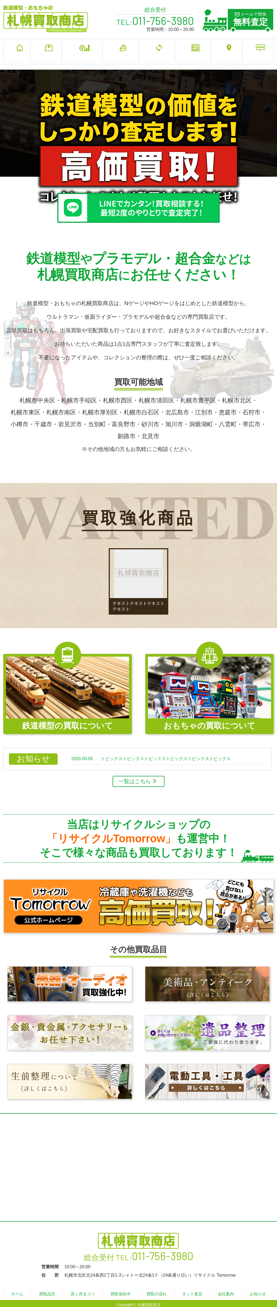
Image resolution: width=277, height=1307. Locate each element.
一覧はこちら (134, 778)
